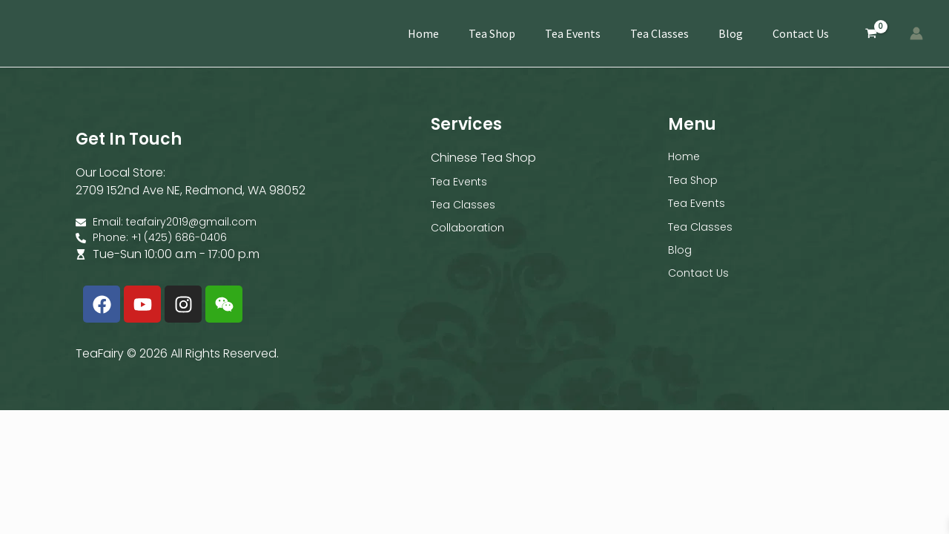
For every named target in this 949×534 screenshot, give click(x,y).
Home (423, 33)
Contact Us (801, 33)
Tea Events (573, 33)
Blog (730, 33)
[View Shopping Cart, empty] (871, 33)
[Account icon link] (916, 33)
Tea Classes (659, 33)
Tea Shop (492, 33)
